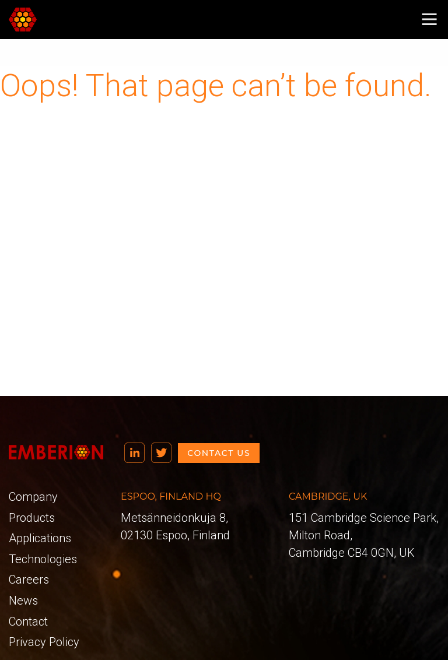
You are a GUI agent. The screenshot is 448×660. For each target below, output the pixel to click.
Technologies (43, 559)
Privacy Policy (44, 642)
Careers (29, 580)
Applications (40, 538)
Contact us (218, 453)
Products (32, 518)
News (23, 601)
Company (33, 497)
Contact (28, 622)
